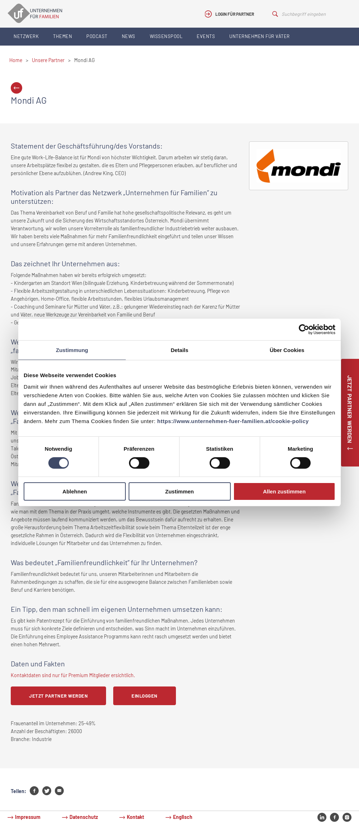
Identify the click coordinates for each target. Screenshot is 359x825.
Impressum (27, 817)
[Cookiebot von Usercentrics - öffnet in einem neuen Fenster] (304, 329)
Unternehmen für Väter (259, 36)
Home (15, 60)
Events (206, 36)
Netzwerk (26, 36)
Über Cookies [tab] (287, 350)
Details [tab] (179, 350)
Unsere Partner (48, 60)
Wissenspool (166, 36)
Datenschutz (84, 817)
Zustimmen (179, 491)
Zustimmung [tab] (72, 350)
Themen (62, 36)
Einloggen (144, 696)
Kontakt (135, 817)
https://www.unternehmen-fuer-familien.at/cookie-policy (233, 421)
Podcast (96, 36)
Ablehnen (74, 491)
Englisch (182, 817)
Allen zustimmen (284, 491)
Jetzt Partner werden (58, 696)
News (128, 36)
